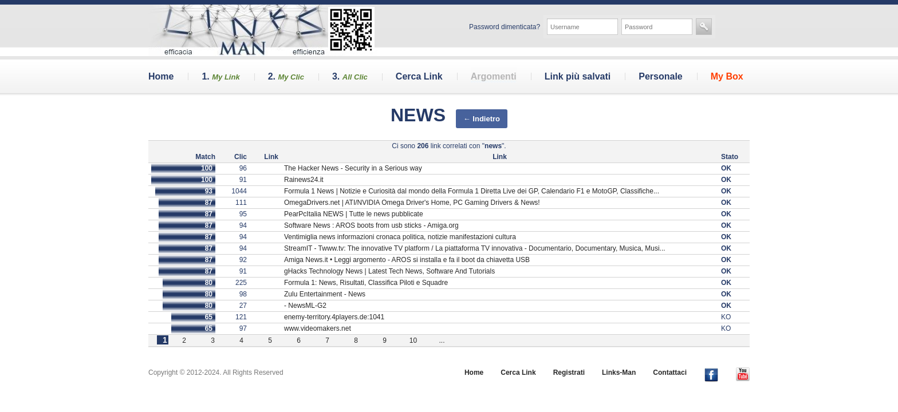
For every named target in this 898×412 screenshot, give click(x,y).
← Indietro (481, 118)
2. (286, 76)
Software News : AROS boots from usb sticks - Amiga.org (371, 225)
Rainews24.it (304, 180)
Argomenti (494, 76)
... (441, 340)
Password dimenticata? (504, 27)
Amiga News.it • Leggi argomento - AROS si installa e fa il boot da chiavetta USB (407, 260)
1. (220, 76)
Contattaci (670, 373)
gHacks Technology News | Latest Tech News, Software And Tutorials (389, 271)
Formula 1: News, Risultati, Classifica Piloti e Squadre (366, 283)
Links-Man (619, 373)
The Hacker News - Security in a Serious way (353, 168)
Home (161, 76)
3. (350, 76)
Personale (660, 76)
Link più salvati (578, 76)
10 (413, 340)
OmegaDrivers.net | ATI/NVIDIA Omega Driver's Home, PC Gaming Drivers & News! (412, 203)
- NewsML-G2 (305, 306)
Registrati (569, 373)
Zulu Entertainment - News (324, 294)
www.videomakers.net (317, 328)
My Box (727, 76)
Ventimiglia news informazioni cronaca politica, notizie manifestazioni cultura (400, 237)
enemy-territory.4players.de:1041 (334, 317)
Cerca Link (419, 76)
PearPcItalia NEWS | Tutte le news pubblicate (353, 214)
